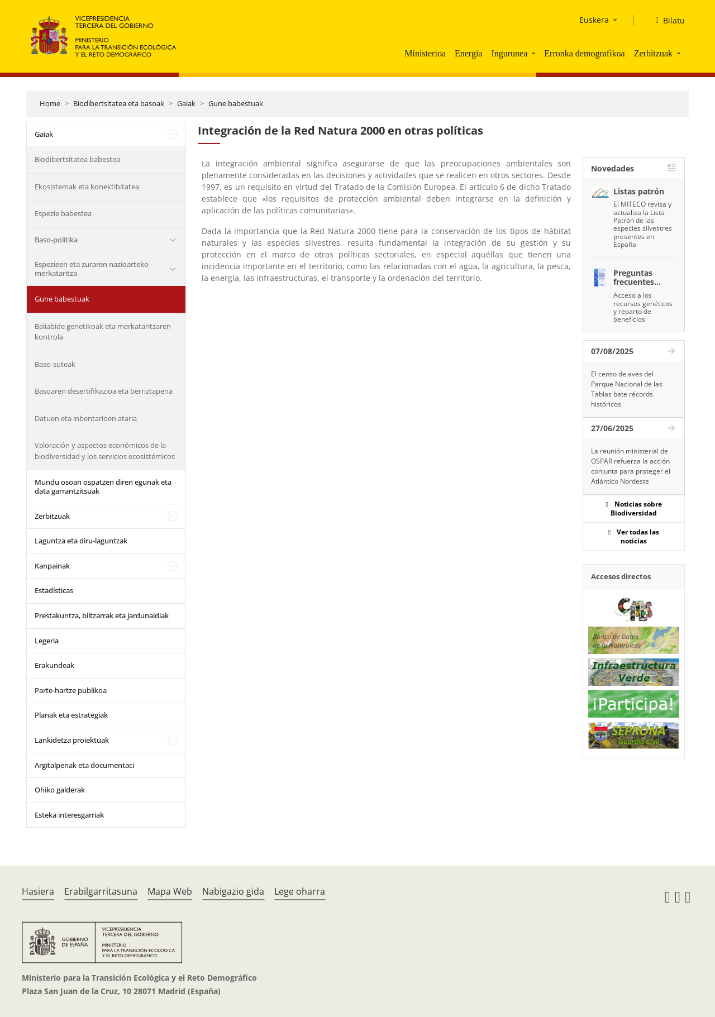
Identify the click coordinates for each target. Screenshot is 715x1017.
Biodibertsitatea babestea (77, 159)
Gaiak (186, 103)
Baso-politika (56, 240)
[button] (535, 53)
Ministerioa (425, 53)
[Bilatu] (666, 20)
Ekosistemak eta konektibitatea (87, 187)
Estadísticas (54, 590)
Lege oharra (299, 891)
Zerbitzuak (653, 53)
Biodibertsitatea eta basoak (118, 103)
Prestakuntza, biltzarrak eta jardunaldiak (102, 615)
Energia (468, 53)
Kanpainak (52, 566)
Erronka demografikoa (584, 53)
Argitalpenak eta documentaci (84, 765)
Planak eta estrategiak (71, 715)
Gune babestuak (235, 103)
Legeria (47, 641)
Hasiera (38, 891)
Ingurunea (509, 53)
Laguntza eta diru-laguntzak (81, 541)
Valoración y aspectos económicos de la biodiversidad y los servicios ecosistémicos (105, 450)
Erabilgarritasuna (100, 891)
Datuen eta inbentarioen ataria (86, 418)
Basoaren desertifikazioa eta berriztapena (104, 391)
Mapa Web (169, 891)
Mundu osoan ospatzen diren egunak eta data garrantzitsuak (103, 486)
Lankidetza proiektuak (72, 740)
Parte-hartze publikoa (71, 690)
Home (50, 103)
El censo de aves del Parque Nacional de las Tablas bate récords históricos (626, 389)
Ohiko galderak (60, 790)
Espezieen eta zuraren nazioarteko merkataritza (92, 268)
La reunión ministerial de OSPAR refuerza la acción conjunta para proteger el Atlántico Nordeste (630, 466)
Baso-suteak (55, 364)
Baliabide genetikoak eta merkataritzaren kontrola (103, 331)
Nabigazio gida (233, 891)
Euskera (594, 20)
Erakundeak (54, 665)
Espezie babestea (63, 213)
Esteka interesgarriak (69, 815)
